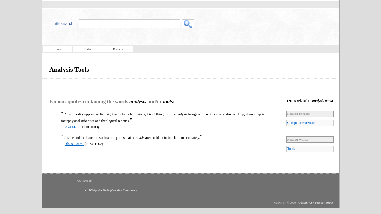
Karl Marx (72, 127)
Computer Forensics (301, 123)
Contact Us (305, 202)
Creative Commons (123, 190)
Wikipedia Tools (99, 190)
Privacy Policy (324, 202)
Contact (87, 49)
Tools (291, 149)
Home (57, 49)
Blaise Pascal (74, 144)
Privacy (118, 49)
